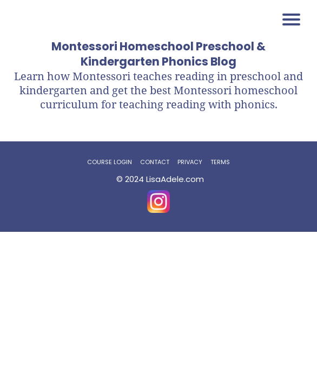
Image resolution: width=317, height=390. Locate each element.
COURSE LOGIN (109, 162)
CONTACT (154, 162)
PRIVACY (189, 162)
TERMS (220, 162)
